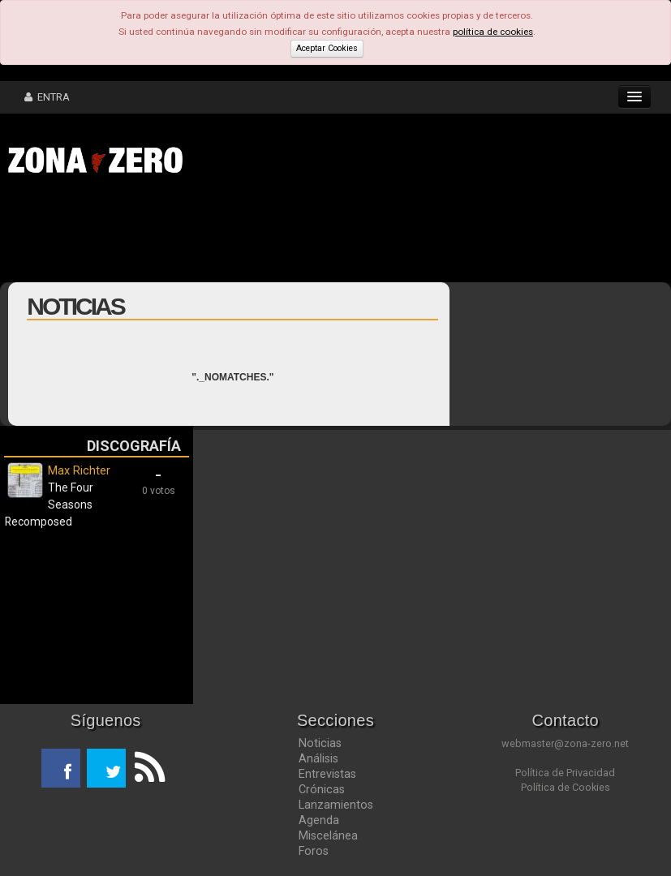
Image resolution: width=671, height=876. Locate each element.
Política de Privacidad (565, 772)
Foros (314, 850)
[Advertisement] (251, 233)
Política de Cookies (565, 787)
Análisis (318, 758)
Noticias (320, 742)
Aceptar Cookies (327, 48)
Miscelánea (328, 835)
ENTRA (47, 97)
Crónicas (322, 789)
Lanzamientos (336, 804)
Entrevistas (327, 773)
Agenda (319, 820)
